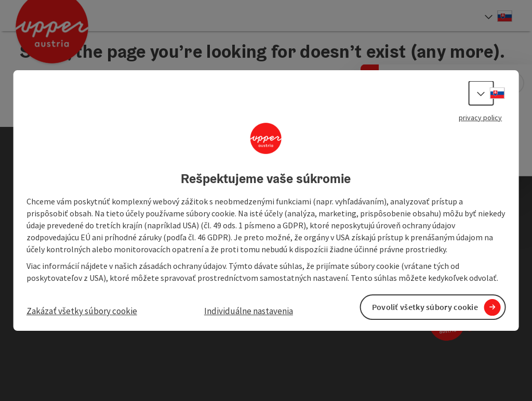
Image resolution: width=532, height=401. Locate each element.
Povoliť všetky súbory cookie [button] (425, 307)
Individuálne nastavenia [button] (248, 311)
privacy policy (480, 117)
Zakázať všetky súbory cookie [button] (81, 311)
